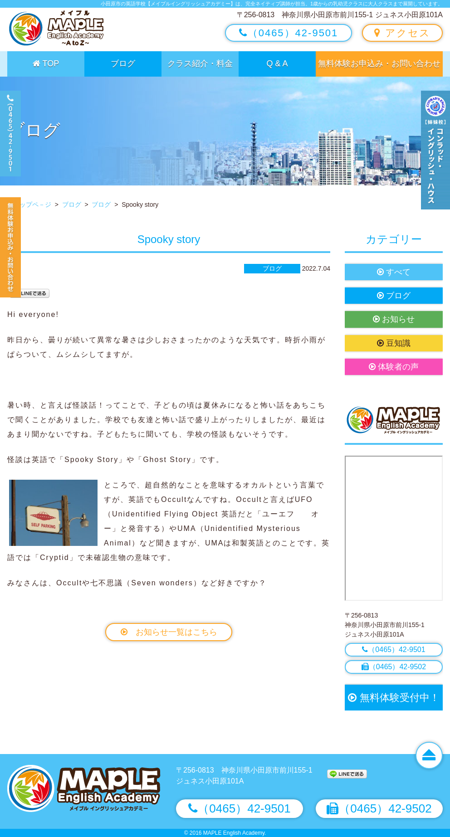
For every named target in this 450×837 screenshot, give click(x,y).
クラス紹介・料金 (200, 63)
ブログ (123, 63)
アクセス (402, 33)
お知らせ (394, 319)
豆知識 (394, 343)
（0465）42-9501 (288, 33)
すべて (394, 272)
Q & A (277, 63)
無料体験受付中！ (393, 697)
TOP (46, 63)
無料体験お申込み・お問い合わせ (379, 63)
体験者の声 (394, 366)
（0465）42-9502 (394, 667)
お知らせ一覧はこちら (169, 632)
